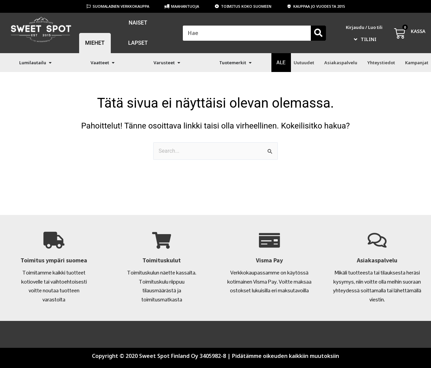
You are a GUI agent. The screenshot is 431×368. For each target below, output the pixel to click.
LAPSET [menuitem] (137, 43)
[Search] (318, 33)
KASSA (418, 31)
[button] (50, 63)
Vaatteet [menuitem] (100, 63)
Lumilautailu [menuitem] (32, 63)
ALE (281, 62)
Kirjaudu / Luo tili (364, 27)
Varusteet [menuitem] (164, 63)
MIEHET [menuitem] (95, 43)
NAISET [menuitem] (138, 23)
